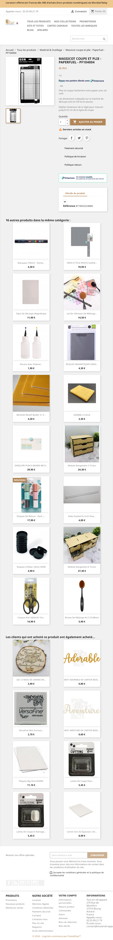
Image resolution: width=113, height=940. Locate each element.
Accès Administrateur (42, 930)
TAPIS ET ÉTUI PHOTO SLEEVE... (82, 262)
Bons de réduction (68, 922)
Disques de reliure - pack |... (31, 516)
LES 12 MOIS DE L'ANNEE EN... (31, 679)
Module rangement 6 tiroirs (82, 566)
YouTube (22, 883)
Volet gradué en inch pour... (82, 516)
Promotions (11, 900)
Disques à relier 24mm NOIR (31, 566)
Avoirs (62, 914)
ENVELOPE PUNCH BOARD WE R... (31, 465)
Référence (69, 205)
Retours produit (66, 906)
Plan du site (38, 923)
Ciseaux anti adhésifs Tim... (31, 617)
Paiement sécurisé (41, 911)
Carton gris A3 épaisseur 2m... (82, 831)
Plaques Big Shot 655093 (31, 781)
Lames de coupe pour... (81, 781)
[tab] (90, 192)
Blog (30, 30)
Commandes (65, 910)
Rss (15, 883)
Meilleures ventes (14, 907)
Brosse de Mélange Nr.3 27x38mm (82, 617)
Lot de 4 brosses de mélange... (82, 313)
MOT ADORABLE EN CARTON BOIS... (82, 679)
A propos (36, 915)
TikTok (41, 883)
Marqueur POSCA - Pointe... (31, 262)
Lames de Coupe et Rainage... (31, 831)
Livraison (36, 900)
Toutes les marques (84, 25)
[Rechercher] (88, 39)
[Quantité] (62, 122)
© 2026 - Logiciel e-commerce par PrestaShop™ (56, 936)
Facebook (9, 883)
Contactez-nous (40, 919)
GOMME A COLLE (82, 414)
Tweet (79, 138)
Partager (71, 138)
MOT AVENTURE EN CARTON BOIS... (81, 730)
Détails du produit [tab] (75, 193)
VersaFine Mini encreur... (31, 730)
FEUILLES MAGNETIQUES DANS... (82, 364)
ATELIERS (42, 30)
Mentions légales (40, 903)
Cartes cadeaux (57, 25)
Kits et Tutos (35, 25)
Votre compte (68, 895)
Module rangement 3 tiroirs (82, 465)
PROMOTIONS (88, 21)
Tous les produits (39, 21)
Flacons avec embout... (31, 364)
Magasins (37, 927)
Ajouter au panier (87, 122)
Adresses (63, 918)
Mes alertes (64, 925)
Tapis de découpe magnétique (31, 313)
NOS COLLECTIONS (65, 21)
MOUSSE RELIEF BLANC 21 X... (31, 414)
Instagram (35, 883)
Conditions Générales (42, 907)
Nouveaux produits (15, 903)
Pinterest (87, 138)
